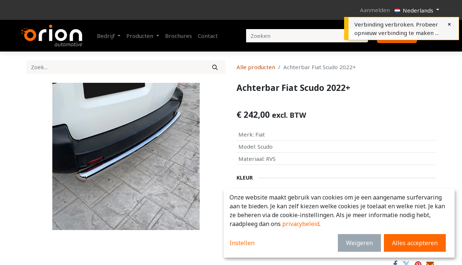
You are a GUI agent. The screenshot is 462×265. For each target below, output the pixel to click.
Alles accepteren (415, 243)
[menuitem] (178, 36)
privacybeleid (300, 224)
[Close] (449, 24)
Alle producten (256, 67)
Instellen (242, 243)
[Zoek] (214, 67)
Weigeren (359, 243)
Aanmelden (375, 10)
